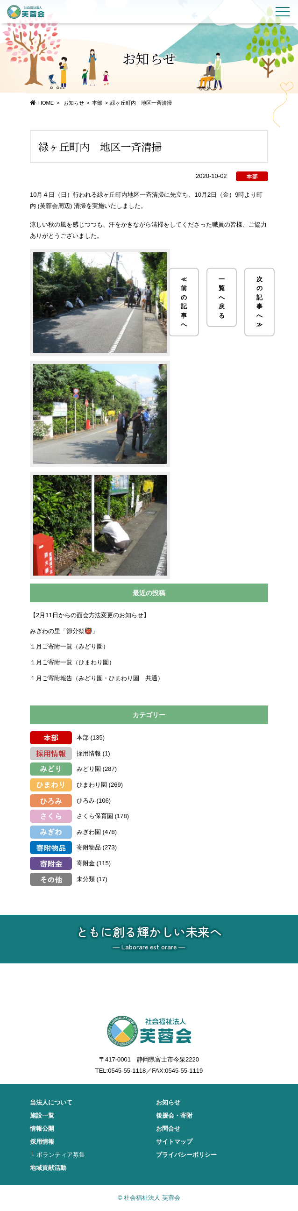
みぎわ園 (89, 831)
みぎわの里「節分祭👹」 (64, 630)
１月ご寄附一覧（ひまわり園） (72, 662)
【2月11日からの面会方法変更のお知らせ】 (89, 615)
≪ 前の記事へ (184, 302)
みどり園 (89, 768)
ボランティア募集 (60, 1154)
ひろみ (86, 800)
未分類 (86, 879)
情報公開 (42, 1128)
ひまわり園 (92, 784)
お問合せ (168, 1128)
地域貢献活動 (48, 1167)
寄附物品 (89, 847)
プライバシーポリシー (186, 1154)
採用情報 (89, 753)
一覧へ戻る (222, 297)
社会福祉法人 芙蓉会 (25, 11)
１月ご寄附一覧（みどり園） (69, 646)
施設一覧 (42, 1115)
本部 (97, 103)
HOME (46, 103)
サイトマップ (174, 1141)
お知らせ (168, 1102)
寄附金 (86, 863)
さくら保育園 (95, 815)
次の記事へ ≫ (259, 302)
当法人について (51, 1102)
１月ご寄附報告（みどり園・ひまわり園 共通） (96, 678)
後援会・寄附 (174, 1115)
